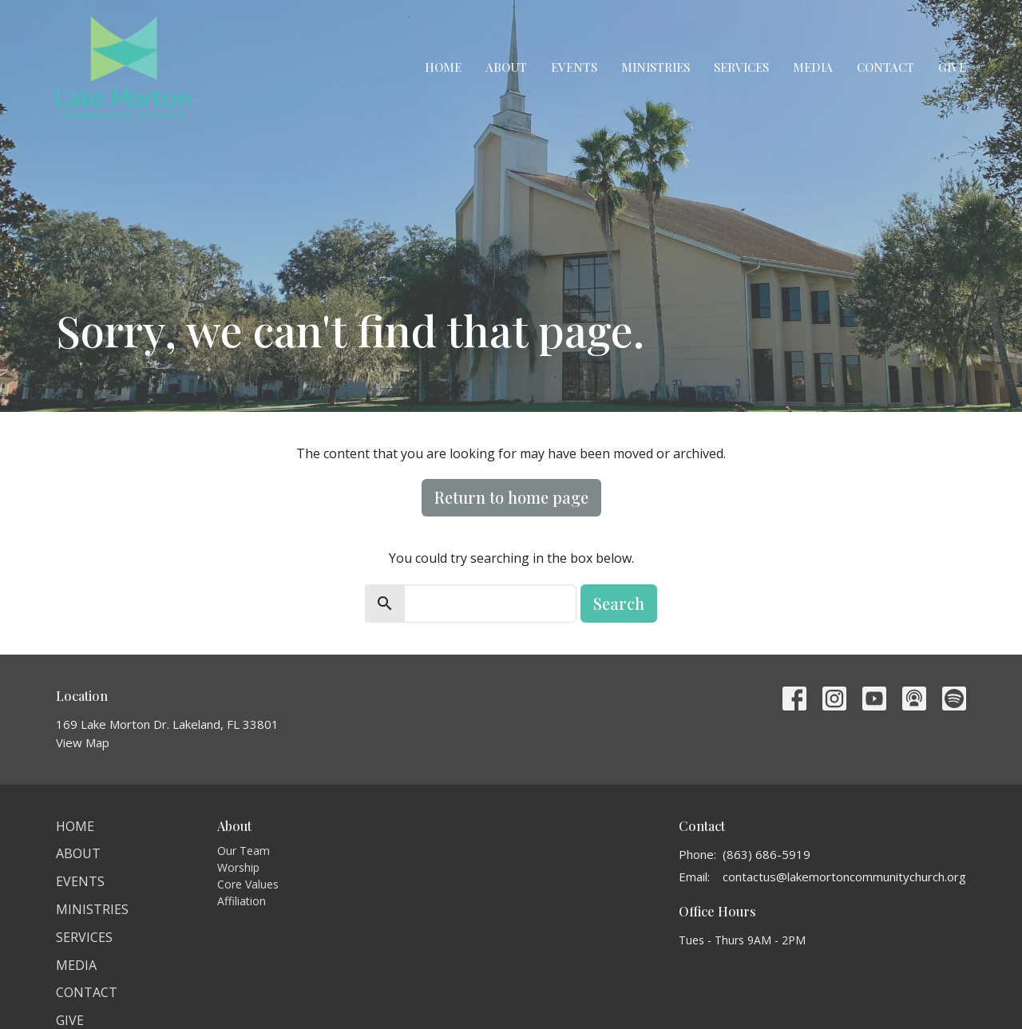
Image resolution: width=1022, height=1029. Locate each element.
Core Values (248, 884)
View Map (82, 742)
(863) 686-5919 (766, 854)
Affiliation (241, 900)
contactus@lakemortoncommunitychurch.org (844, 877)
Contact (885, 67)
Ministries (655, 67)
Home (443, 67)
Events (574, 67)
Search (618, 603)
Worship (238, 867)
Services (741, 67)
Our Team (243, 850)
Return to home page (511, 497)
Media (813, 67)
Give (952, 67)
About (506, 67)
